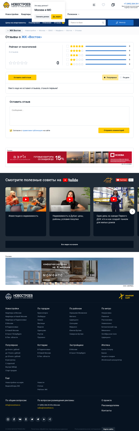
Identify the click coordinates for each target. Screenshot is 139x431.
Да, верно (57, 16)
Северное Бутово (76, 334)
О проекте (107, 400)
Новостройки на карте (14, 382)
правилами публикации (33, 130)
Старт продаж (11, 370)
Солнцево (74, 323)
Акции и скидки (108, 356)
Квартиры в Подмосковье (15, 320)
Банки (104, 353)
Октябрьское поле (109, 334)
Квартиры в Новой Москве (16, 316)
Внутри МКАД (11, 367)
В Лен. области (11, 337)
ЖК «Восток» (32, 37)
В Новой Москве (12, 330)
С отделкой (10, 363)
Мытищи (41, 323)
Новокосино (107, 323)
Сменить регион (42, 16)
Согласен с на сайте (31, 130)
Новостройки (11, 14)
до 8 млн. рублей (12, 349)
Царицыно (74, 320)
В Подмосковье (11, 327)
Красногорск (42, 313)
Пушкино (41, 337)
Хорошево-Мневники (78, 313)
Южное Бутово (75, 330)
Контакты (107, 410)
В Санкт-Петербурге (13, 334)
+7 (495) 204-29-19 (82, 4)
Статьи (40, 386)
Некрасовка (106, 313)
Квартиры (26, 14)
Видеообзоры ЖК (12, 386)
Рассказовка (107, 320)
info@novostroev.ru (12, 405)
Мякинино (106, 330)
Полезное (72, 14)
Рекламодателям (110, 405)
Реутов (40, 334)
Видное (40, 327)
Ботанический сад (109, 327)
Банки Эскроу (107, 349)
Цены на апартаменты (15, 22)
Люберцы (41, 316)
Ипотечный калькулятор (112, 360)
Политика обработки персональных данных (49, 429)
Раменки (105, 316)
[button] (132, 211)
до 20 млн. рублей (12, 356)
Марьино (73, 327)
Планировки (34, 22)
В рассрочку (10, 360)
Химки (40, 320)
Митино (73, 316)
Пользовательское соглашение (88, 429)
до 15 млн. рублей (12, 353)
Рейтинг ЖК (42, 389)
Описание (46, 22)
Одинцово (41, 330)
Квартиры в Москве (13, 313)
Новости (40, 382)
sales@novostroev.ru (45, 408)
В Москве (9, 323)
